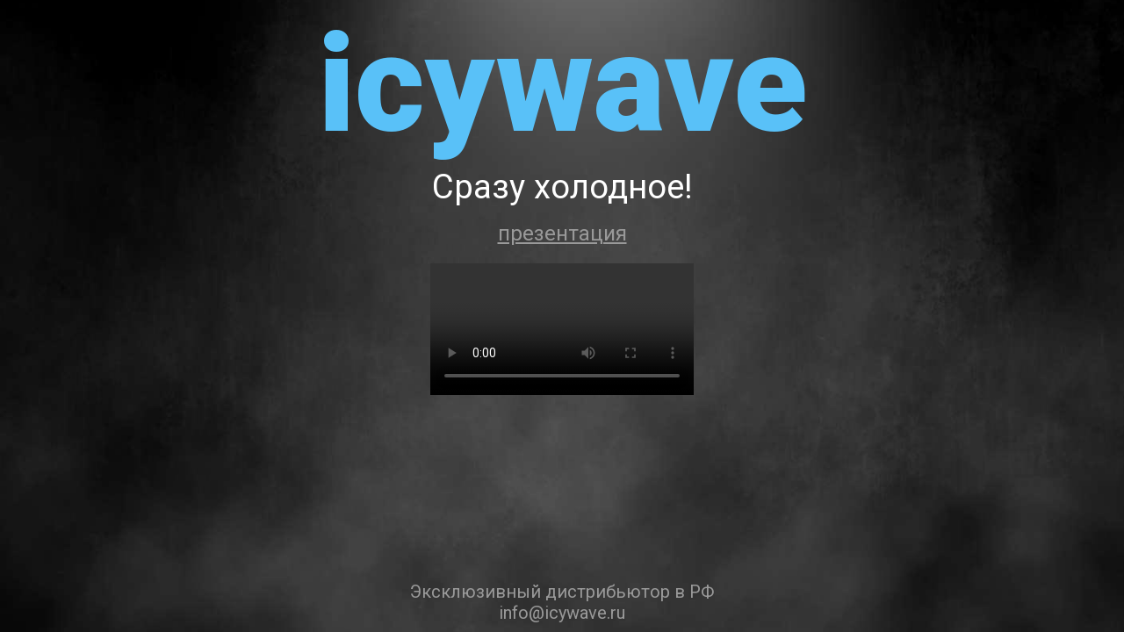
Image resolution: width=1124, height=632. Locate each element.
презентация (562, 233)
